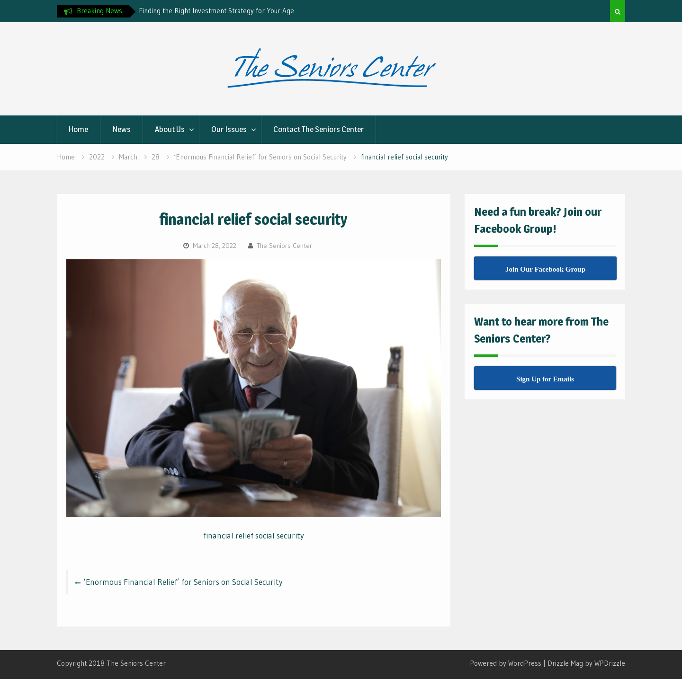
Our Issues (229, 129)
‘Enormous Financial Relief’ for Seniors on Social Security (183, 582)
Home (78, 129)
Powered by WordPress (505, 663)
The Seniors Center (284, 245)
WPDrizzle (609, 663)
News (121, 129)
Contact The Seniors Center (318, 129)
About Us (170, 129)
